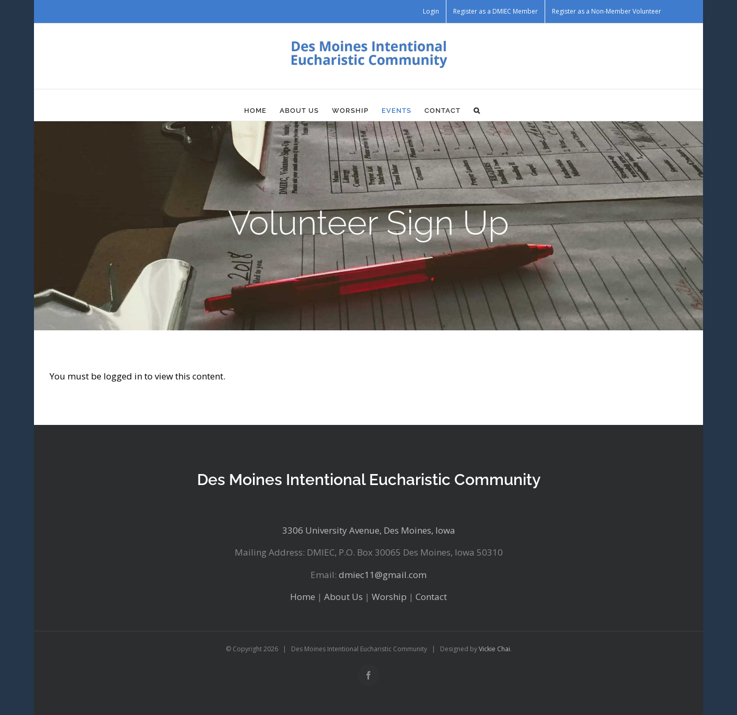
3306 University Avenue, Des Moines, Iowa (368, 530)
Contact (431, 597)
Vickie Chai (494, 648)
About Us (343, 597)
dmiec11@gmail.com (383, 575)
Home (302, 597)
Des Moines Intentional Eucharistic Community (368, 479)
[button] (477, 110)
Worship (389, 597)
